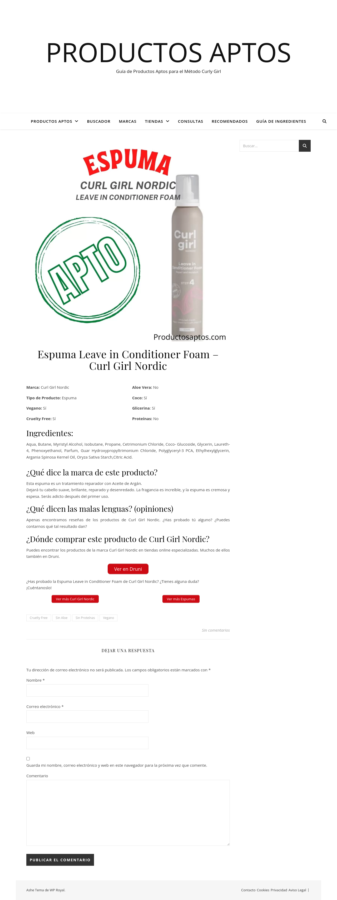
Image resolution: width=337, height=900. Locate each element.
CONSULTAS (190, 121)
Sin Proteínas (85, 618)
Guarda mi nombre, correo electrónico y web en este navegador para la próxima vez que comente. (116, 765)
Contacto (248, 890)
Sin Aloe (62, 618)
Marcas (128, 121)
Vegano (108, 618)
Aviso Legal (297, 890)
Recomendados (230, 121)
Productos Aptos (168, 52)
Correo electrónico (45, 706)
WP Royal (57, 890)
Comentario (37, 775)
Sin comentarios (216, 630)
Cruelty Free (39, 618)
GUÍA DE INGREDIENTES (281, 121)
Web (30, 732)
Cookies (263, 890)
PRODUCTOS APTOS (51, 121)
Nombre (35, 680)
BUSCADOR (98, 121)
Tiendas (154, 121)
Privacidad (279, 890)
